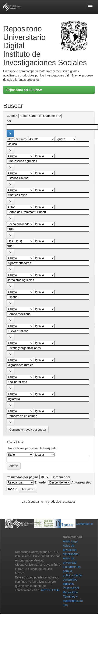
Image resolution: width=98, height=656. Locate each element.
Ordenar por (61, 477)
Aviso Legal (70, 541)
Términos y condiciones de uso (73, 601)
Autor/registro (81, 482)
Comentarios (84, 524)
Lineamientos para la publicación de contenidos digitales (72, 575)
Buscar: (12, 115)
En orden (41, 482)
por (9, 121)
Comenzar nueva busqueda (27, 429)
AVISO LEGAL (50, 590)
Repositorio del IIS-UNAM (24, 90)
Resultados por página (23, 477)
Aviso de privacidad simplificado (70, 550)
